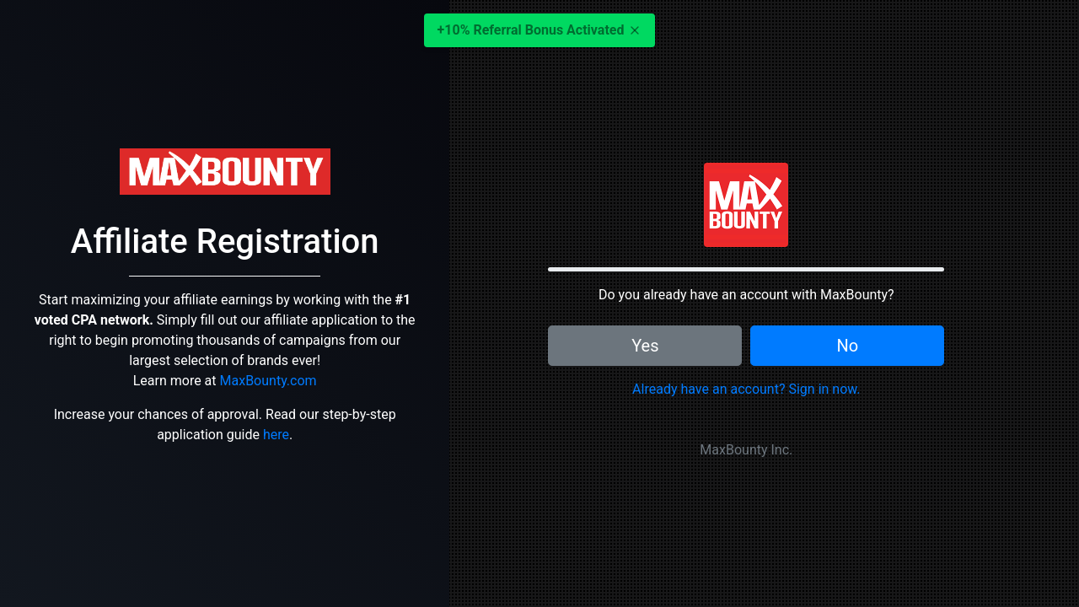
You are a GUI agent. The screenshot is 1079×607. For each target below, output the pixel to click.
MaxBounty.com (268, 381)
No (847, 346)
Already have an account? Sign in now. (746, 389)
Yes (644, 346)
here (276, 435)
